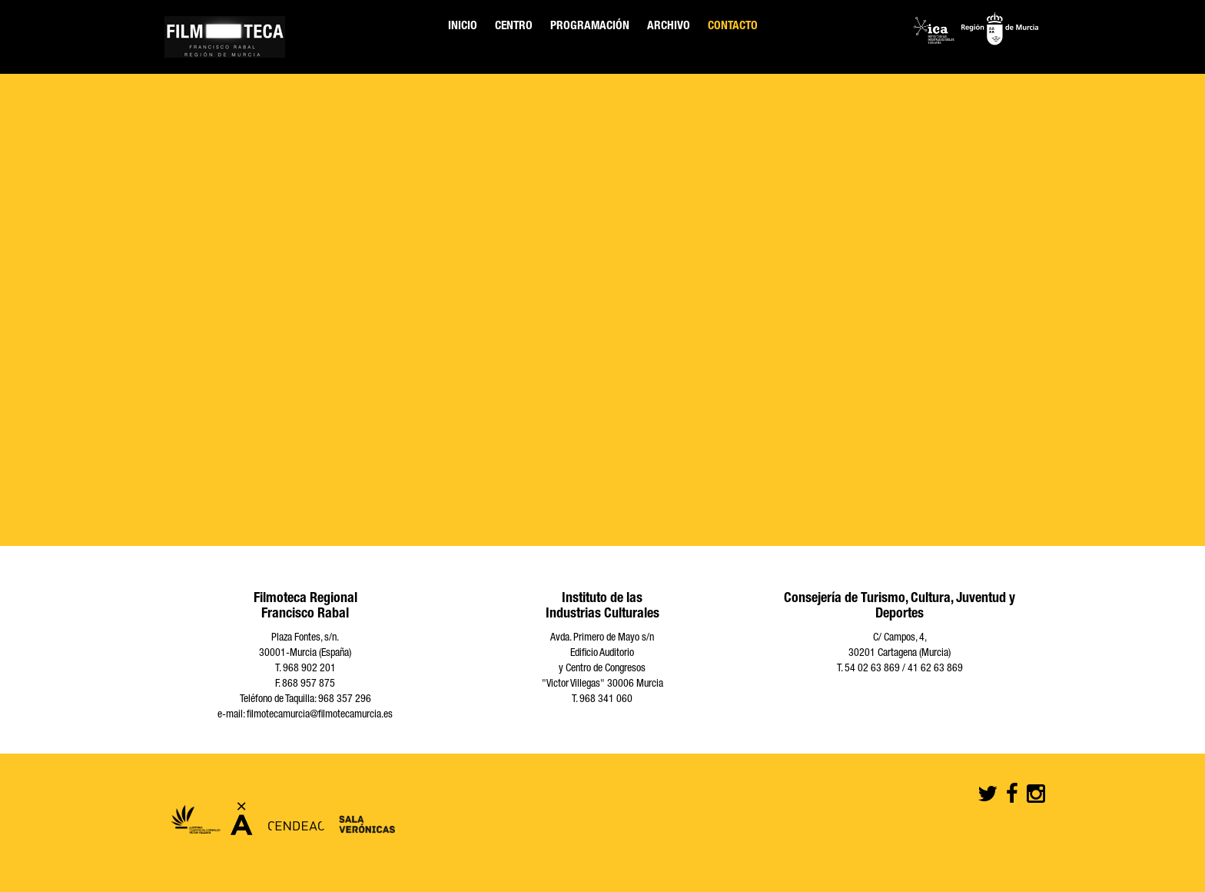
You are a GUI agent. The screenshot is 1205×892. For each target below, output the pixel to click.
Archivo (668, 26)
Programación (589, 26)
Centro (514, 26)
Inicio (462, 26)
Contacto (733, 26)
